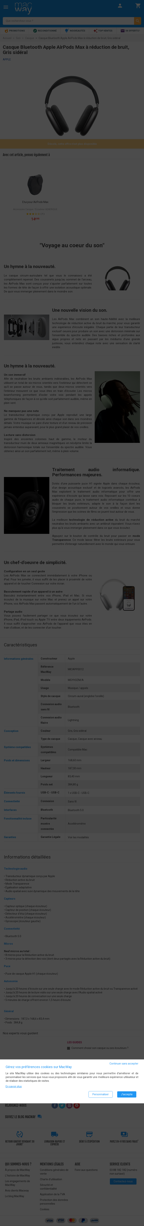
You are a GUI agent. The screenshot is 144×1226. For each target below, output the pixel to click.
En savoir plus (14, 1086)
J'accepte (127, 1094)
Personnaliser (100, 1094)
